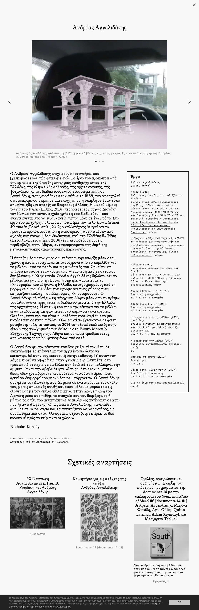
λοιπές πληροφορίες (60, 606)
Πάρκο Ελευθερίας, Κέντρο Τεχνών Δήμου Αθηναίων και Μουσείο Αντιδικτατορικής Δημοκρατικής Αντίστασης (154, 226)
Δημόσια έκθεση (60, 438)
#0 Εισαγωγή (37, 478)
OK (179, 602)
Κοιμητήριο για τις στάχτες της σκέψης (99, 480)
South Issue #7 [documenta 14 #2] (99, 547)
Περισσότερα (164, 575)
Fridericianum (141, 284)
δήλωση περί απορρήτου (33, 606)
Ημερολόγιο (38, 534)
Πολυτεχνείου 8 (141, 254)
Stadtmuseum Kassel (169, 382)
